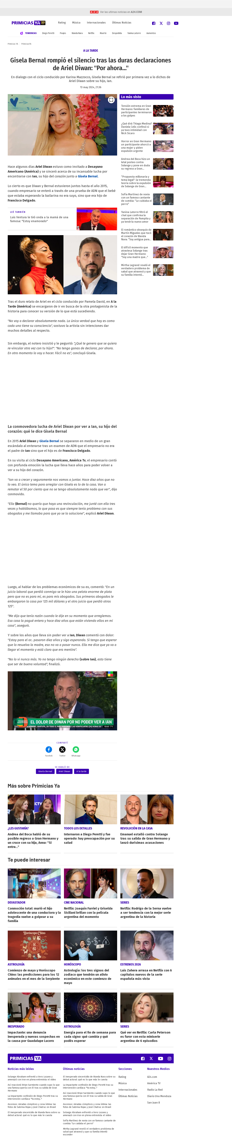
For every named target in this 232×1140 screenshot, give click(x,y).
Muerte (103, 33)
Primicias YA (13, 44)
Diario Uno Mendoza (159, 1096)
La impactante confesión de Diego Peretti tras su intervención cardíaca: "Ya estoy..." (33, 1097)
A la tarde (82, 771)
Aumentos (151, 33)
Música (76, 22)
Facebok (49, 751)
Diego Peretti (48, 33)
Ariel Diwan (64, 771)
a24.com (136, 12)
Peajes (63, 33)
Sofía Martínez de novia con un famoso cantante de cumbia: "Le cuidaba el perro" (89, 1122)
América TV (153, 1083)
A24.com (152, 1076)
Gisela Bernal (49, 441)
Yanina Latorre (134, 33)
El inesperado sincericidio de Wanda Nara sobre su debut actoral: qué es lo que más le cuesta (34, 1114)
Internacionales (96, 22)
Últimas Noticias (121, 22)
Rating (62, 22)
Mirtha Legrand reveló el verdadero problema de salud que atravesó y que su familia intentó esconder (88, 1131)
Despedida (117, 33)
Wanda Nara (77, 33)
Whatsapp (76, 751)
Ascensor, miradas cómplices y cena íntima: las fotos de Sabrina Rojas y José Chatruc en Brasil (32, 1105)
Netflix (91, 33)
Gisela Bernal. (88, 176)
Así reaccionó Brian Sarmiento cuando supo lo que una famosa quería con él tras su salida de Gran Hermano (34, 1088)
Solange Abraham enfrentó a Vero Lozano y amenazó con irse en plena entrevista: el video (32, 1078)
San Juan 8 (153, 1102)
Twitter (62, 751)
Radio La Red (155, 1089)
